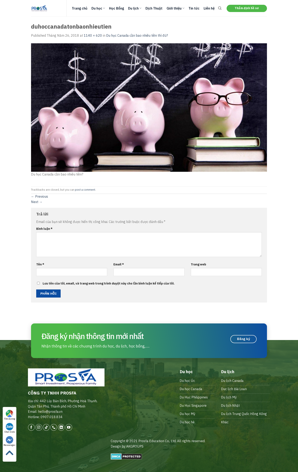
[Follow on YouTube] (68, 427)
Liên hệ (209, 8)
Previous (39, 196)
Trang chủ (79, 8)
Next (36, 202)
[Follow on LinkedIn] (61, 427)
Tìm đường (9, 415)
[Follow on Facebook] (31, 427)
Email (118, 264)
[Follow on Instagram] (38, 427)
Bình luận (44, 229)
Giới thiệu (175, 8)
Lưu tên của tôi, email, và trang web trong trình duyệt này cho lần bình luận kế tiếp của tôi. (108, 283)
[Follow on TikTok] (46, 427)
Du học (98, 8)
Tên (40, 264)
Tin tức (194, 8)
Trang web (198, 264)
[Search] (219, 8)
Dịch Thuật (153, 8)
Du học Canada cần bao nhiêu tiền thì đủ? (137, 35)
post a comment (85, 189)
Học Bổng (116, 8)
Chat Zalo (9, 428)
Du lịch (134, 8)
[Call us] (53, 427)
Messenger (10, 441)
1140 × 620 (93, 35)
